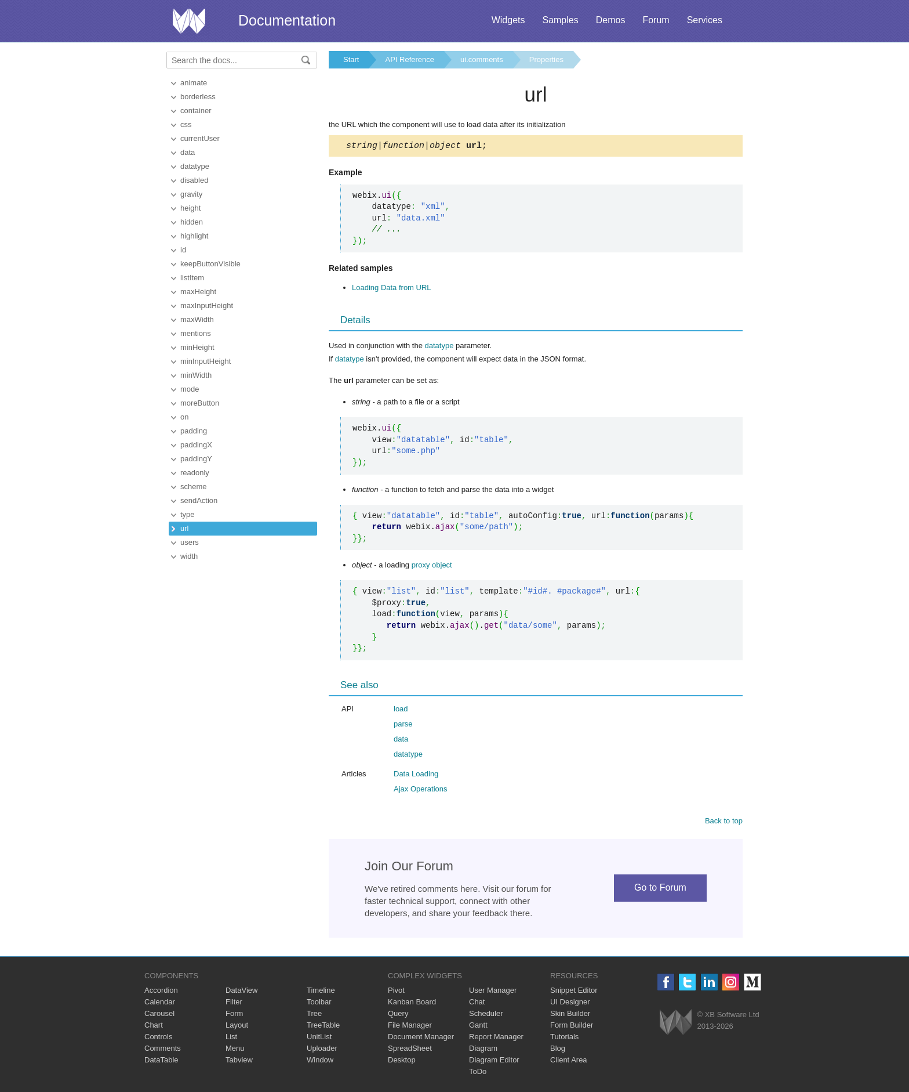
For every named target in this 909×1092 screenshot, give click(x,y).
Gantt (478, 1026)
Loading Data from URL (391, 289)
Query (398, 1015)
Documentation (287, 20)
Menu (235, 1050)
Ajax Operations (421, 790)
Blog (557, 1050)
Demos (611, 20)
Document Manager (421, 1038)
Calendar (159, 1003)
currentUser (200, 138)
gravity (191, 194)
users (189, 542)
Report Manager (496, 1038)
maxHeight (198, 291)
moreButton (199, 403)
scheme (193, 486)
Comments (162, 1050)
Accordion (161, 992)
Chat (477, 1003)
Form (234, 1015)
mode (189, 389)
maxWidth (197, 319)
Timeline (321, 992)
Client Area (568, 1061)
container (195, 110)
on (184, 417)
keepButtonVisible (210, 263)
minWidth (196, 375)
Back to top (724, 822)
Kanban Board (412, 1003)
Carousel (159, 1015)
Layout (237, 1026)
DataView (241, 992)
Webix (676, 1024)
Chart (153, 1026)
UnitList (319, 1038)
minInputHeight (205, 361)
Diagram (483, 1050)
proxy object (432, 566)
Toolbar (319, 1003)
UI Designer (570, 1003)
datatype (194, 166)
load (401, 710)
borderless (198, 96)
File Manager (410, 1026)
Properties (546, 59)
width (189, 556)
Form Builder (571, 1026)
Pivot (396, 992)
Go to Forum (660, 889)
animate (193, 82)
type (187, 514)
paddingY (196, 458)
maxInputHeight (206, 305)
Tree (314, 1015)
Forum (655, 20)
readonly (194, 472)
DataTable (161, 1061)
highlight (194, 236)
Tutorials (564, 1038)
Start (351, 59)
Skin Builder (570, 1015)
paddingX (196, 444)
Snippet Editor (574, 992)
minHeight (197, 347)
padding (193, 430)
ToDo (477, 1073)
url (184, 528)
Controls (158, 1038)
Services (704, 20)
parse (403, 725)
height (190, 208)
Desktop (402, 1061)
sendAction (198, 500)
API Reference (409, 59)
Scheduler (486, 1015)
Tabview (239, 1061)
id (183, 249)
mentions (195, 333)
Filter (234, 1003)
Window (320, 1061)
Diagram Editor (494, 1061)
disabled (194, 180)
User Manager (493, 992)
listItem (192, 277)
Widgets (508, 20)
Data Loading (416, 775)
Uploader (322, 1050)
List (231, 1038)
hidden (191, 222)
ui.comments (481, 59)
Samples (560, 20)
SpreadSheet (410, 1050)
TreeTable (323, 1026)
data (187, 152)
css (186, 124)
